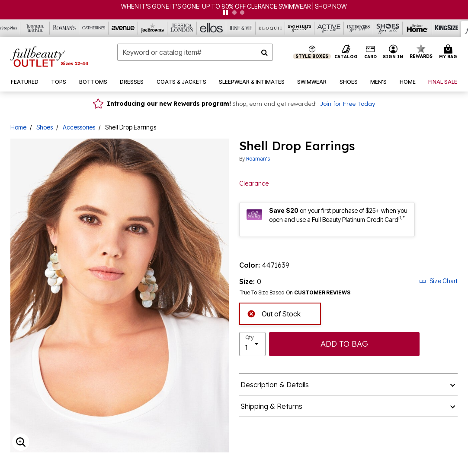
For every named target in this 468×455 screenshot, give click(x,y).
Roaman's (258, 158)
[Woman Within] (35, 28)
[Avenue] (123, 28)
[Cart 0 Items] (449, 52)
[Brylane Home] (417, 28)
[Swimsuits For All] (299, 28)
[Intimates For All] (358, 28)
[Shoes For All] (388, 28)
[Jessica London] (182, 28)
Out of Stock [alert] (274, 313)
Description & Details (274, 384)
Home (18, 127)
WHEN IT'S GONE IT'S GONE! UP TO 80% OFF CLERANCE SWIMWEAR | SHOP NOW (234, 6)
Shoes (44, 127)
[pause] (225, 12)
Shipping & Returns (271, 406)
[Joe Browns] (152, 28)
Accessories (79, 127)
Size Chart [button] (438, 280)
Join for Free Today (347, 103)
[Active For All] (329, 28)
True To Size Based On (295, 293)
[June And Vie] (241, 28)
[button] (393, 52)
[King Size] (447, 28)
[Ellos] (211, 28)
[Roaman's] (64, 28)
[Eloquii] (270, 28)
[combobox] (195, 52)
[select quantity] (252, 344)
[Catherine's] (94, 28)
